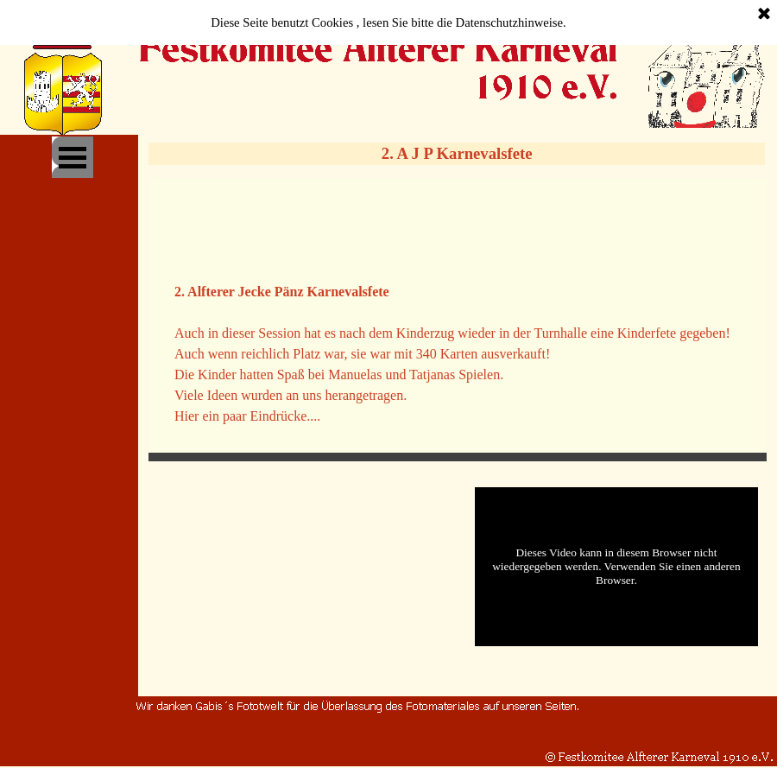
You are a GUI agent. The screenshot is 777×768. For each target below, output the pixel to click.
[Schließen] (764, 14)
